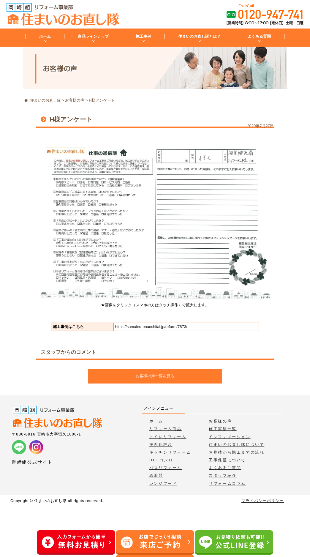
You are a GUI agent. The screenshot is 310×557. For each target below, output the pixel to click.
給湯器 (156, 475)
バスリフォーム (165, 468)
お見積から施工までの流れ (236, 452)
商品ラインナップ (93, 36)
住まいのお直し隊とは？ (199, 36)
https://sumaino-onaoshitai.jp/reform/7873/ (151, 326)
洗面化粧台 (161, 444)
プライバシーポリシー (262, 500)
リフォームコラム (227, 483)
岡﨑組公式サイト (32, 462)
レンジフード (163, 483)
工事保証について (227, 460)
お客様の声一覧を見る (155, 376)
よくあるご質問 (225, 468)
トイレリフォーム (167, 437)
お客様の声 (220, 421)
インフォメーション (229, 437)
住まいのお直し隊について (236, 444)
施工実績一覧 (223, 429)
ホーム (45, 36)
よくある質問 (259, 36)
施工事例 (143, 36)
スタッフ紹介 (223, 475)
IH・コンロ (161, 460)
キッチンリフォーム (170, 452)
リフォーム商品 (165, 429)
